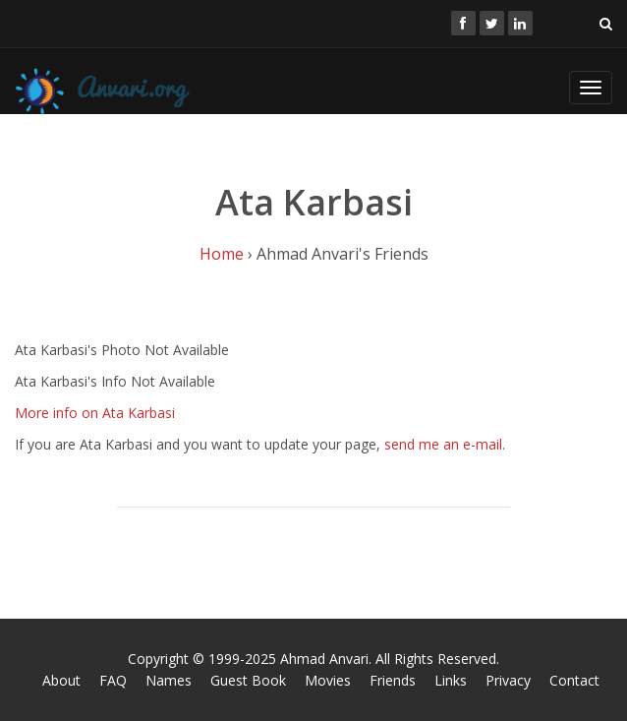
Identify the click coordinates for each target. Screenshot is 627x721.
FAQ (113, 680)
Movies (328, 680)
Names (168, 680)
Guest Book (248, 680)
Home (222, 254)
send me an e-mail (443, 444)
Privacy (508, 680)
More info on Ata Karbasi (95, 412)
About (61, 680)
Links (450, 680)
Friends (393, 680)
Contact (574, 680)
